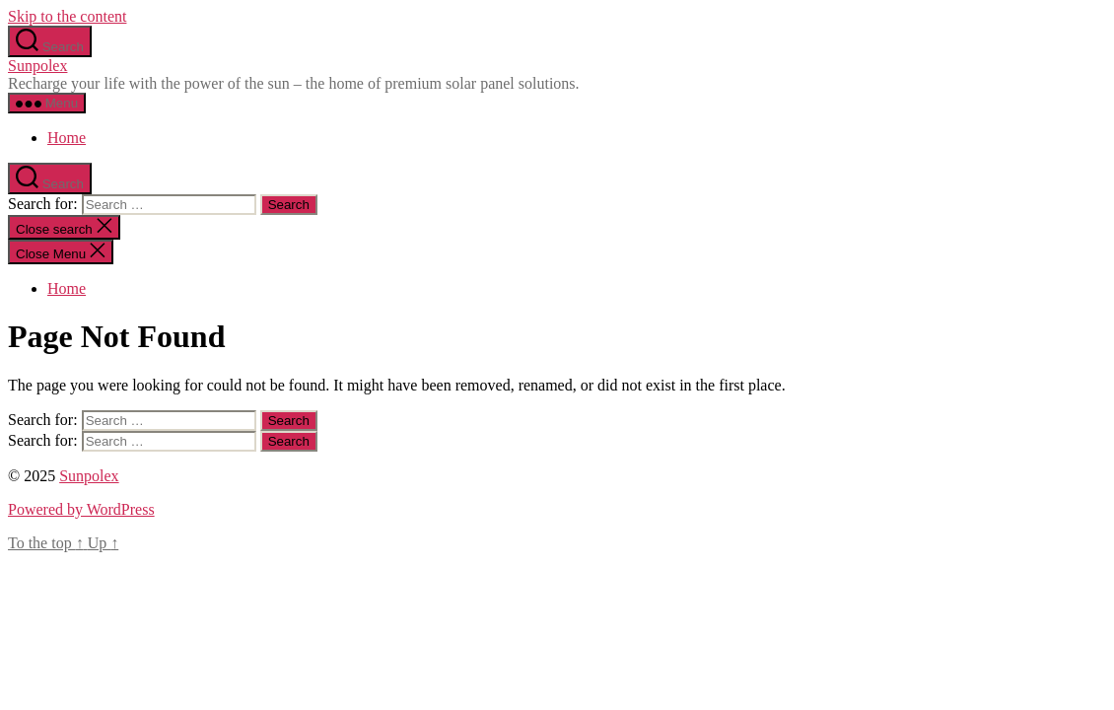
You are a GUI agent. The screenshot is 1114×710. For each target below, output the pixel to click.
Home (66, 137)
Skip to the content (67, 16)
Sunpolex (37, 65)
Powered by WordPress (81, 509)
